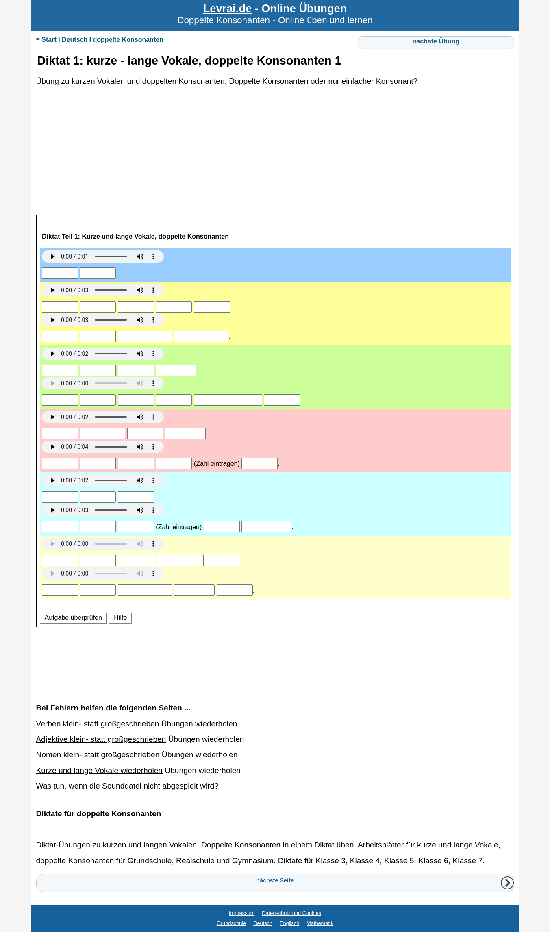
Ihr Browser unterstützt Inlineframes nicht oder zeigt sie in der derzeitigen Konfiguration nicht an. (275, 451)
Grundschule (231, 923)
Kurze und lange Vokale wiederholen (99, 770)
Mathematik (320, 923)
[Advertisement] (275, 155)
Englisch (289, 923)
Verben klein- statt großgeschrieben (97, 723)
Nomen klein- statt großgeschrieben (98, 754)
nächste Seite (275, 880)
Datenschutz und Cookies (291, 913)
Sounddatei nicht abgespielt (150, 786)
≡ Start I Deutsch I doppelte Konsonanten (99, 39)
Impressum (241, 913)
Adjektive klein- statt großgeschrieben (101, 739)
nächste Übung (436, 41)
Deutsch (262, 923)
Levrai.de (227, 8)
